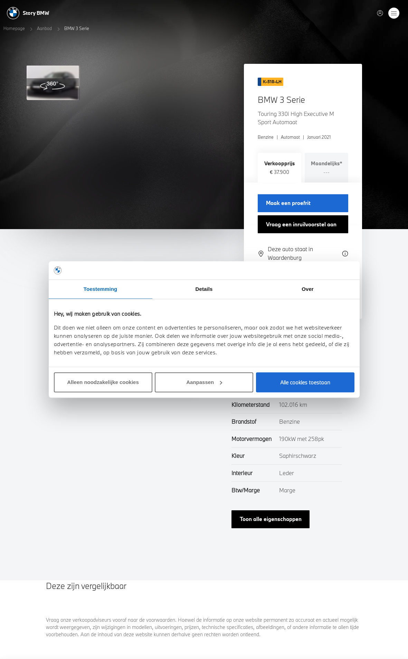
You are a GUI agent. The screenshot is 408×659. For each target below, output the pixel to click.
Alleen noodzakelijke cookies (103, 382)
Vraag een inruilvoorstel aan (301, 224)
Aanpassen (204, 382)
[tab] (279, 168)
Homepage (14, 28)
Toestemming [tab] (100, 289)
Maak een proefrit (288, 202)
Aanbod (44, 28)
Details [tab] (204, 289)
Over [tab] (308, 289)
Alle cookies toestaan (305, 382)
